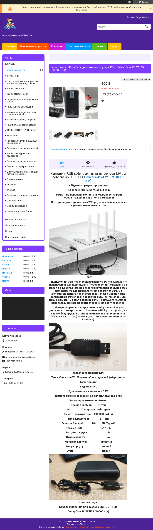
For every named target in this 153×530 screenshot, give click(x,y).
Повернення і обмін (15, 237)
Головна (10, 46)
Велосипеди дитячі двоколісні (22, 148)
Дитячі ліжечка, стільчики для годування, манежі (22, 173)
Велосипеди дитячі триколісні (22, 161)
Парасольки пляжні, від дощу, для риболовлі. (22, 142)
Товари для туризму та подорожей (18, 154)
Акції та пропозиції (15, 219)
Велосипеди (13, 135)
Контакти (57, 46)
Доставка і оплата (78, 46)
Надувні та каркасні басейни (21, 125)
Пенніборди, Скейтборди (19, 211)
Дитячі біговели (15, 200)
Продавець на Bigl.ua (76, 524)
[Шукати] (146, 27)
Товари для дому (15, 88)
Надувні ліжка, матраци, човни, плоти (23, 100)
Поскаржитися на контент (77, 527)
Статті (8, 231)
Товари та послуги (31, 46)
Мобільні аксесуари (17, 206)
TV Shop (11, 190)
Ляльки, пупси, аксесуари (20, 106)
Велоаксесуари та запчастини (22, 195)
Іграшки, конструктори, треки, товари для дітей (22, 113)
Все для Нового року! (17, 94)
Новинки (100, 46)
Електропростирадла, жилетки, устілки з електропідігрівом (23, 82)
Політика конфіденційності (102, 527)
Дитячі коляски (15, 179)
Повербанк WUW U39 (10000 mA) (104, 178)
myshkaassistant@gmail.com (20, 357)
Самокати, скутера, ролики (20, 166)
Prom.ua (91, 521)
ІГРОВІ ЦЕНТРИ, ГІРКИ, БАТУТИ (22, 130)
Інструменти (13, 76)
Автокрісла (12, 184)
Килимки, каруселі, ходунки (21, 119)
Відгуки (114, 46)
